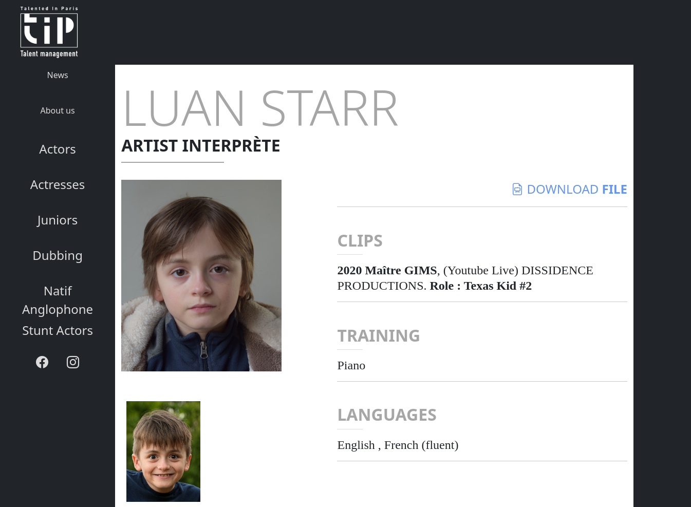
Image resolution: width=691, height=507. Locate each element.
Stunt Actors (57, 330)
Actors (57, 148)
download (569, 188)
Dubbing (57, 255)
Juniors (58, 219)
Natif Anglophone (57, 299)
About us (58, 110)
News (57, 75)
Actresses (57, 184)
